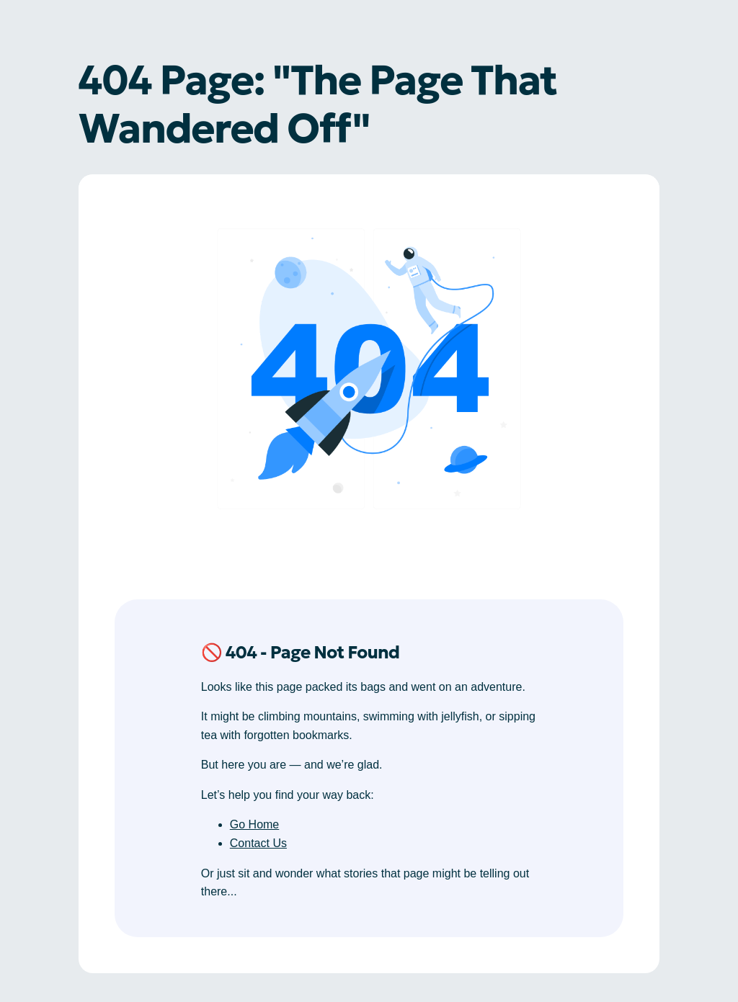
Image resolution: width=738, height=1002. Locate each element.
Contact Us (258, 843)
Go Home (254, 824)
